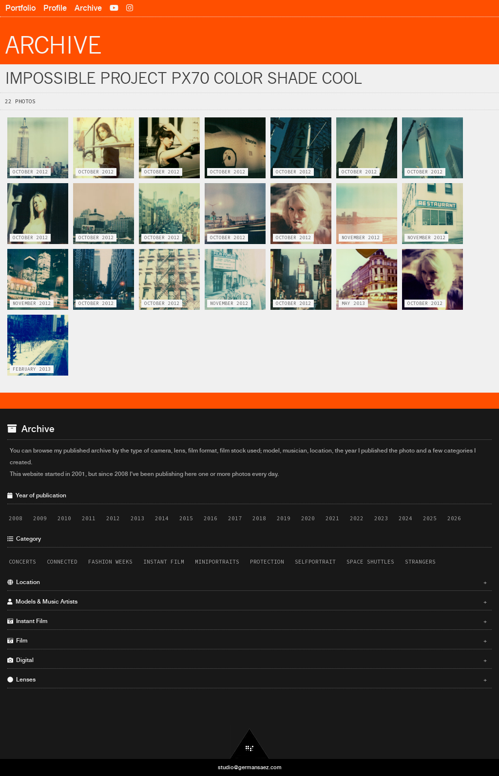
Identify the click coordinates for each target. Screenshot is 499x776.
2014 (162, 518)
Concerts (22, 561)
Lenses (247, 679)
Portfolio (20, 8)
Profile (55, 8)
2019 (283, 518)
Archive (88, 8)
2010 (64, 518)
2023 (381, 518)
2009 (40, 518)
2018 (259, 518)
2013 (137, 518)
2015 (186, 518)
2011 (89, 518)
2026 (454, 518)
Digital (247, 660)
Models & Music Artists (247, 601)
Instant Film (163, 561)
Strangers (420, 561)
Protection (267, 561)
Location (247, 582)
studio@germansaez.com (250, 767)
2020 (308, 518)
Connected (62, 561)
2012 (113, 518)
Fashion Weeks (110, 561)
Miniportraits (217, 561)
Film (247, 640)
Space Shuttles (370, 561)
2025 (430, 518)
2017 (235, 518)
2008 (15, 518)
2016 (210, 518)
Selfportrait (315, 561)
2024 (405, 518)
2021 (332, 518)
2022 (357, 518)
